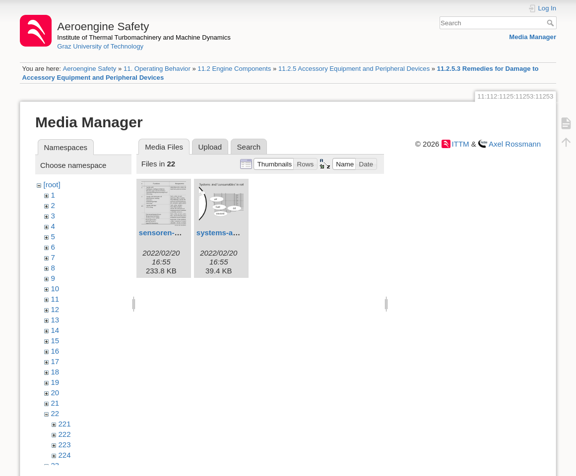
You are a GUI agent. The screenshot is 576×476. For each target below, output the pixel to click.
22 (55, 413)
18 (55, 372)
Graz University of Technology (100, 46)
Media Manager (532, 37)
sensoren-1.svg (166, 232)
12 (55, 309)
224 (65, 455)
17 (55, 361)
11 (55, 299)
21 (55, 403)
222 (65, 434)
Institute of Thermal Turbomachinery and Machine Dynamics (144, 37)
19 (55, 382)
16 (55, 351)
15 (55, 340)
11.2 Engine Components (234, 68)
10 (55, 288)
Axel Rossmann (515, 144)
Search (551, 22)
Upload (210, 147)
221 (65, 424)
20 (55, 392)
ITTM (460, 144)
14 (55, 330)
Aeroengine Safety (89, 68)
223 (65, 444)
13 (55, 320)
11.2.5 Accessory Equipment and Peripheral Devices (354, 68)
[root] (52, 184)
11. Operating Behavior (157, 68)
